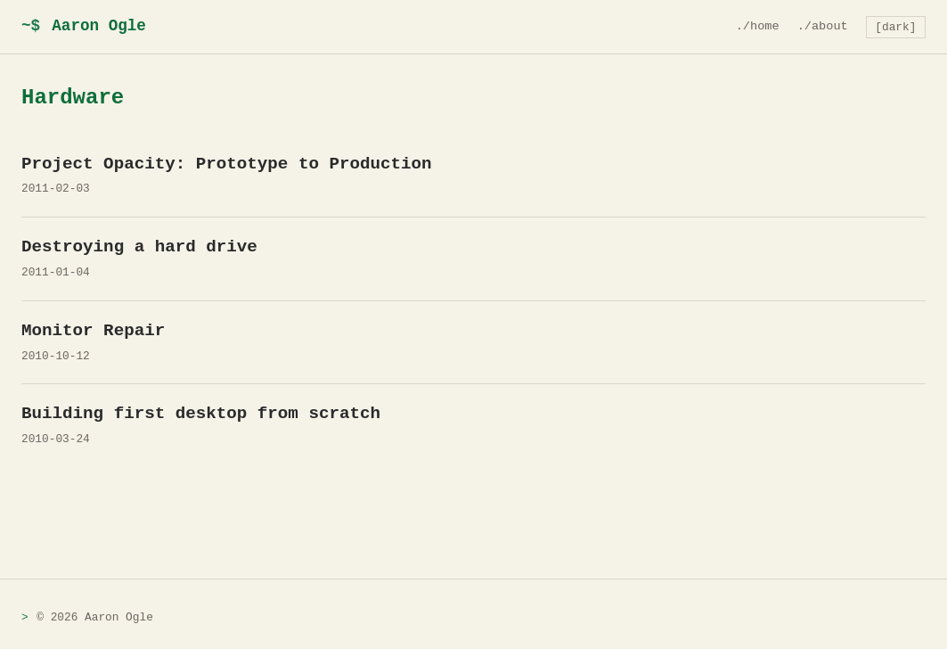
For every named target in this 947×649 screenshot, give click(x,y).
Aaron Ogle (83, 26)
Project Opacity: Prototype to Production (226, 164)
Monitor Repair (93, 331)
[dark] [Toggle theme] (895, 27)
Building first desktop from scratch (200, 413)
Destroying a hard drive (139, 247)
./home (758, 26)
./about (822, 26)
